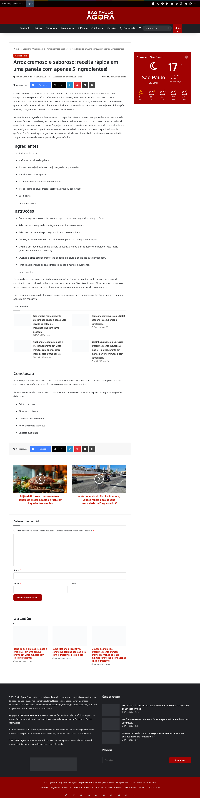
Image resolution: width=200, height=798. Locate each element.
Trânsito (50, 28)
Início (17, 49)
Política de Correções (93, 787)
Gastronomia (39, 49)
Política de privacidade (72, 787)
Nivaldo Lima (22, 77)
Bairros (38, 28)
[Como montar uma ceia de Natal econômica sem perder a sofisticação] (80, 320)
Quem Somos (130, 787)
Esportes (111, 28)
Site (73, 583)
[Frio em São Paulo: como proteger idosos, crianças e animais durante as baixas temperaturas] (111, 738)
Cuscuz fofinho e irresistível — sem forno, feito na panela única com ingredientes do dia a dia (69, 652)
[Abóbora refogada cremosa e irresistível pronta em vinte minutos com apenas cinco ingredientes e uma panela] (22, 346)
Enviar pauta (154, 787)
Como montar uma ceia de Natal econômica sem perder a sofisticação (108, 320)
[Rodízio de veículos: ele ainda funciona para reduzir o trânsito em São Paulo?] (111, 724)
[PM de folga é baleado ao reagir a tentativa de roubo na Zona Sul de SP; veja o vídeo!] (111, 710)
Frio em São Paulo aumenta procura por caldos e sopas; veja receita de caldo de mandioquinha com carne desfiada (49, 324)
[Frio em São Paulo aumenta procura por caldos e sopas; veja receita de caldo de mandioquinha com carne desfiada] (22, 320)
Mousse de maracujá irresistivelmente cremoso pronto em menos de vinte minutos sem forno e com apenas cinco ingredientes (109, 655)
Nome (17, 570)
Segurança (66, 28)
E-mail (17, 583)
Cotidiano (96, 28)
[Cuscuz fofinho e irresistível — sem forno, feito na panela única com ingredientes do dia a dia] (69, 636)
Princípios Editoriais (113, 787)
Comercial (142, 787)
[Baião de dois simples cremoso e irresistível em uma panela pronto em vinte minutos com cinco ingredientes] (30, 636)
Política (81, 28)
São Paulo (25, 28)
